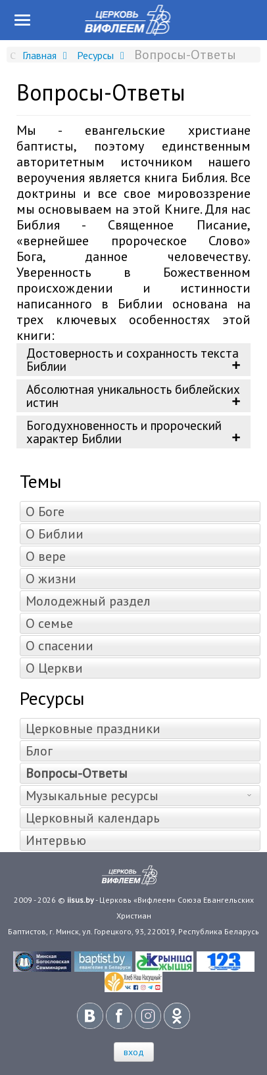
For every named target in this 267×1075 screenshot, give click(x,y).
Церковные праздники (93, 728)
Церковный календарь (93, 817)
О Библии (55, 533)
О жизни (51, 578)
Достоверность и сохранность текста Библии (132, 359)
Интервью (56, 840)
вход (134, 1052)
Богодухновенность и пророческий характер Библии (124, 432)
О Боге (45, 511)
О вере (46, 556)
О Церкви (54, 668)
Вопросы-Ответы (77, 773)
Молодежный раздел (88, 600)
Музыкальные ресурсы (92, 795)
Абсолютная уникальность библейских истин (133, 395)
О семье (49, 623)
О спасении (59, 645)
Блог (39, 750)
